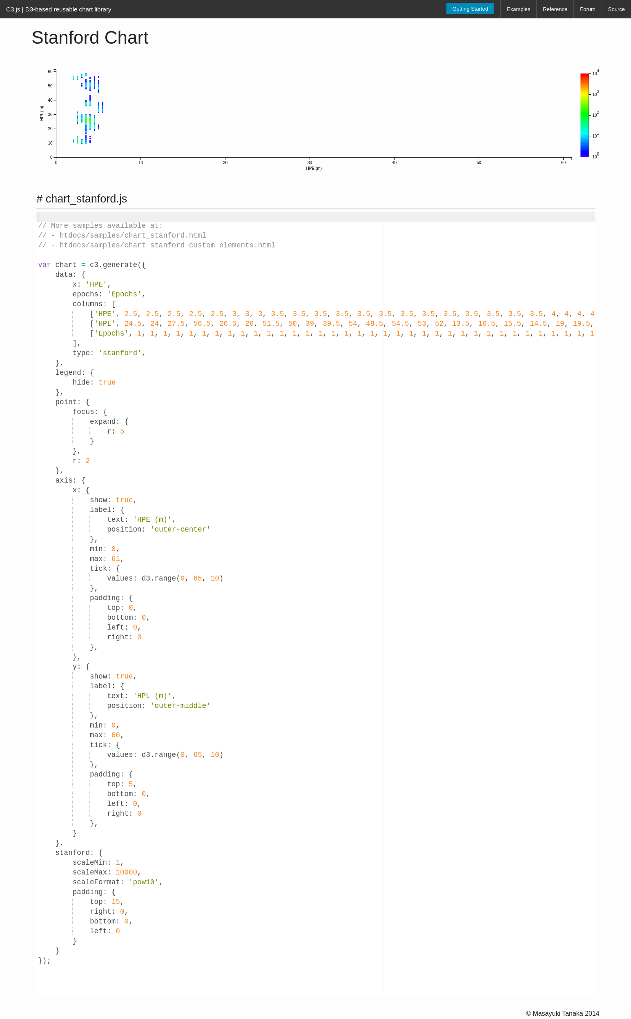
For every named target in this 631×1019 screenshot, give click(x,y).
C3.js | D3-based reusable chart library (58, 9)
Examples (518, 9)
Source (616, 9)
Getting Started (470, 9)
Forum (587, 9)
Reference (555, 9)
